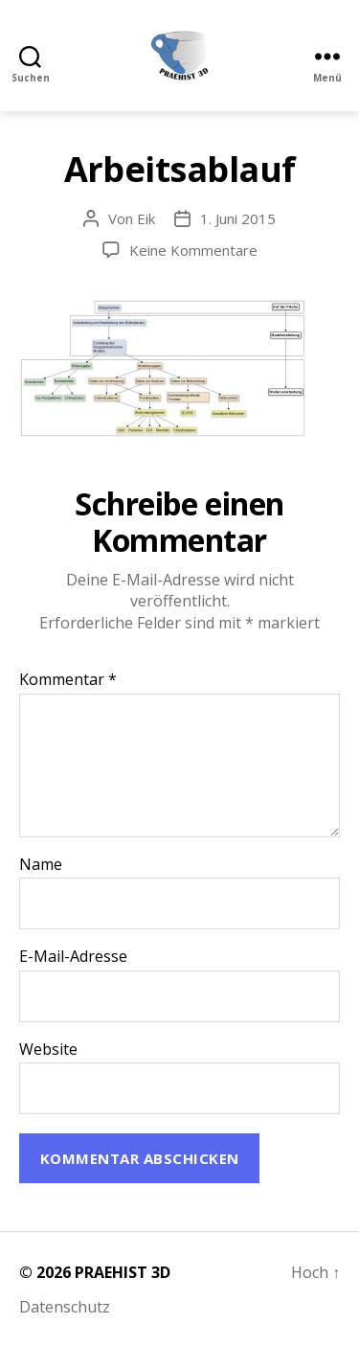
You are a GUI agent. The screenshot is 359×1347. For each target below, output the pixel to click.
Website (48, 1050)
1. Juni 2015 (238, 218)
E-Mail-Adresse (73, 957)
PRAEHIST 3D (122, 1272)
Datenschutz (64, 1306)
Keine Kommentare (193, 250)
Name (40, 865)
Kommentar (68, 680)
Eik (146, 218)
